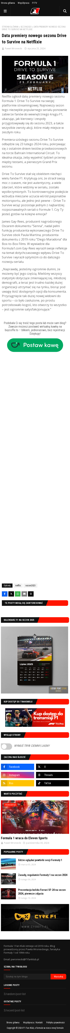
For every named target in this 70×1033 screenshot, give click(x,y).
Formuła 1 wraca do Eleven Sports (24, 838)
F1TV (34, 2)
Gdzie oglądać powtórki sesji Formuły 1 (40, 860)
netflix (18, 585)
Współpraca (23, 2)
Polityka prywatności (55, 1022)
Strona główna (8, 2)
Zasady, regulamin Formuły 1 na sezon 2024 (42, 874)
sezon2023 (26, 26)
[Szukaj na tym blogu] (27, 976)
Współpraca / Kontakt (33, 1022)
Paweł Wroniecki (13, 48)
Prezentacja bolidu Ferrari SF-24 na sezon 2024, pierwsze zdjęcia (42, 891)
